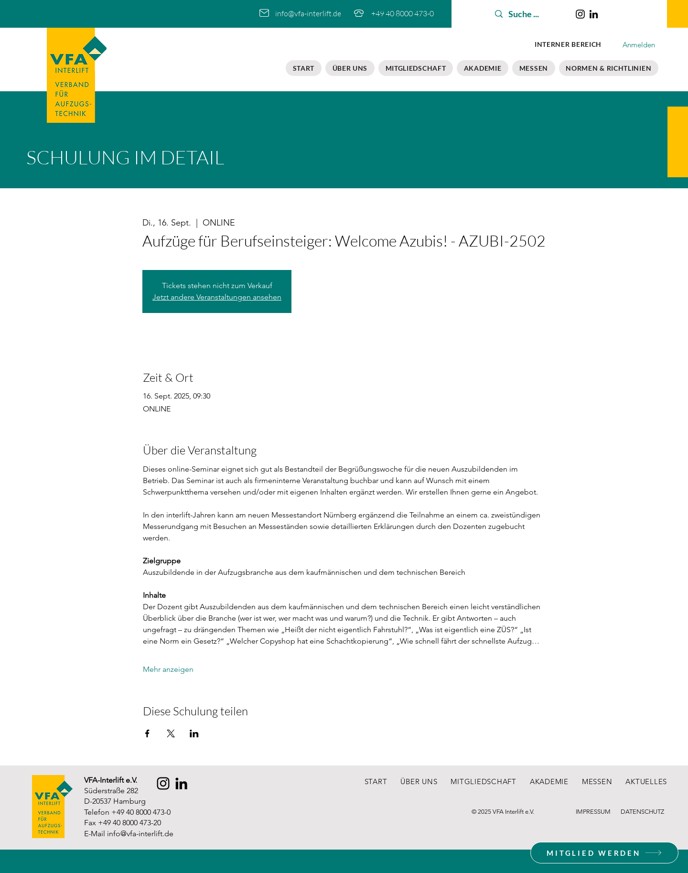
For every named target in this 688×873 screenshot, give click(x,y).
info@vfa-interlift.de (140, 833)
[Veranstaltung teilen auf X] (170, 733)
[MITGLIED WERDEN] (604, 852)
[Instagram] (580, 14)
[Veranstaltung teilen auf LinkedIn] (194, 733)
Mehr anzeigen (168, 669)
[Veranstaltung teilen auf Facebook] (147, 733)
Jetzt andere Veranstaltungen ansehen (216, 297)
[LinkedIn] (594, 14)
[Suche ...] (529, 14)
